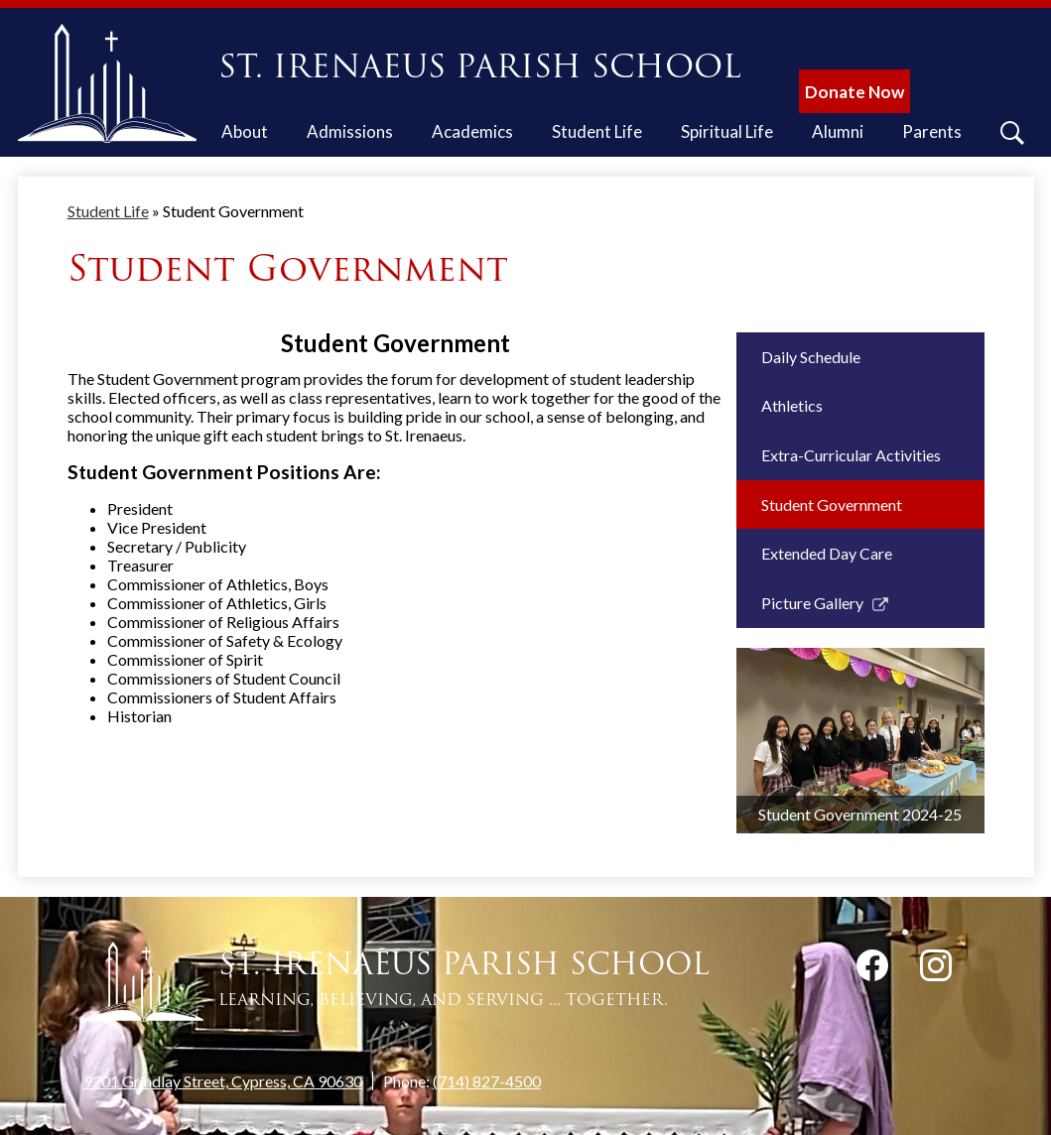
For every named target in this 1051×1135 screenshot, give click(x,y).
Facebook (872, 969)
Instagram (936, 969)
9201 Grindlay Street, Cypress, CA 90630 (222, 1081)
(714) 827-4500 (487, 1081)
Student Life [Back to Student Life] (108, 210)
